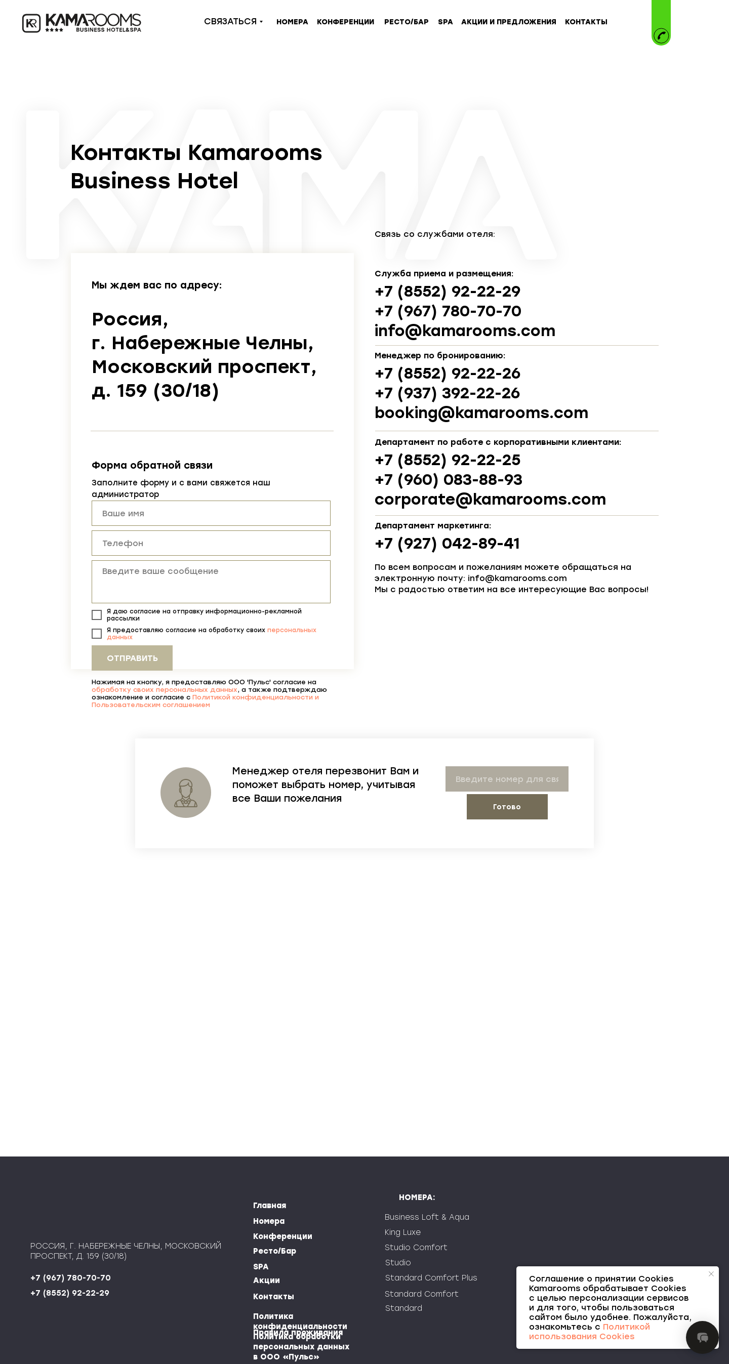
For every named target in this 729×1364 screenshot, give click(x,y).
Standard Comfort (422, 1294)
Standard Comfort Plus (431, 1278)
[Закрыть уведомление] (711, 1274)
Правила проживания (298, 1332)
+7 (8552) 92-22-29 (447, 291)
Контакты (273, 1296)
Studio (398, 1262)
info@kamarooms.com (465, 330)
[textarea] (211, 581)
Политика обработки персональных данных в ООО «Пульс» (301, 1346)
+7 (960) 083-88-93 (448, 479)
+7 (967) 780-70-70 (448, 311)
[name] (211, 513)
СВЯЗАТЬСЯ (230, 21)
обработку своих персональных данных (164, 689)
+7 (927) (408, 543)
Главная (269, 1205)
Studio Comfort (416, 1247)
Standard (403, 1308)
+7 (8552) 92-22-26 (447, 373)
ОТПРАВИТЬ (132, 658)
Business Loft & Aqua (427, 1217)
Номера (269, 1221)
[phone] (211, 543)
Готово (507, 807)
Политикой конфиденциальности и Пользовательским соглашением (205, 701)
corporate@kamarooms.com (490, 499)
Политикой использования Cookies (589, 1331)
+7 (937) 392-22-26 (447, 393)
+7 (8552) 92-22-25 (447, 459)
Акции (266, 1280)
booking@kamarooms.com (481, 412)
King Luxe (403, 1232)
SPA (261, 1266)
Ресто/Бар (274, 1251)
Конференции (282, 1236)
